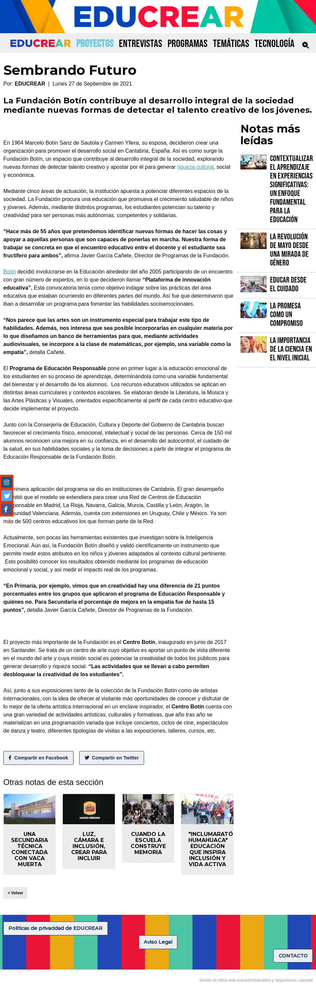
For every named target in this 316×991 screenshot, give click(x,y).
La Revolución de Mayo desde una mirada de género (289, 250)
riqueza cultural (195, 167)
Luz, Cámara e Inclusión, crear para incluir (89, 846)
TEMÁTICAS (231, 43)
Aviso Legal (158, 942)
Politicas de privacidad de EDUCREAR (55, 928)
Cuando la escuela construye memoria (148, 843)
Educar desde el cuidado (288, 284)
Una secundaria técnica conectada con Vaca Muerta (29, 849)
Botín (9, 272)
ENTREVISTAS (140, 43)
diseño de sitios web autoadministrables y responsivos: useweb (256, 980)
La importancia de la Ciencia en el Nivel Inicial (291, 349)
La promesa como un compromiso (286, 314)
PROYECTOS (95, 43)
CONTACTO (293, 956)
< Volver (15, 893)
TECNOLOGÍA (275, 43)
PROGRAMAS (188, 43)
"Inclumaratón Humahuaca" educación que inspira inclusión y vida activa (212, 849)
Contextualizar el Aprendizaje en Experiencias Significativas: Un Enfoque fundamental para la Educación (291, 189)
